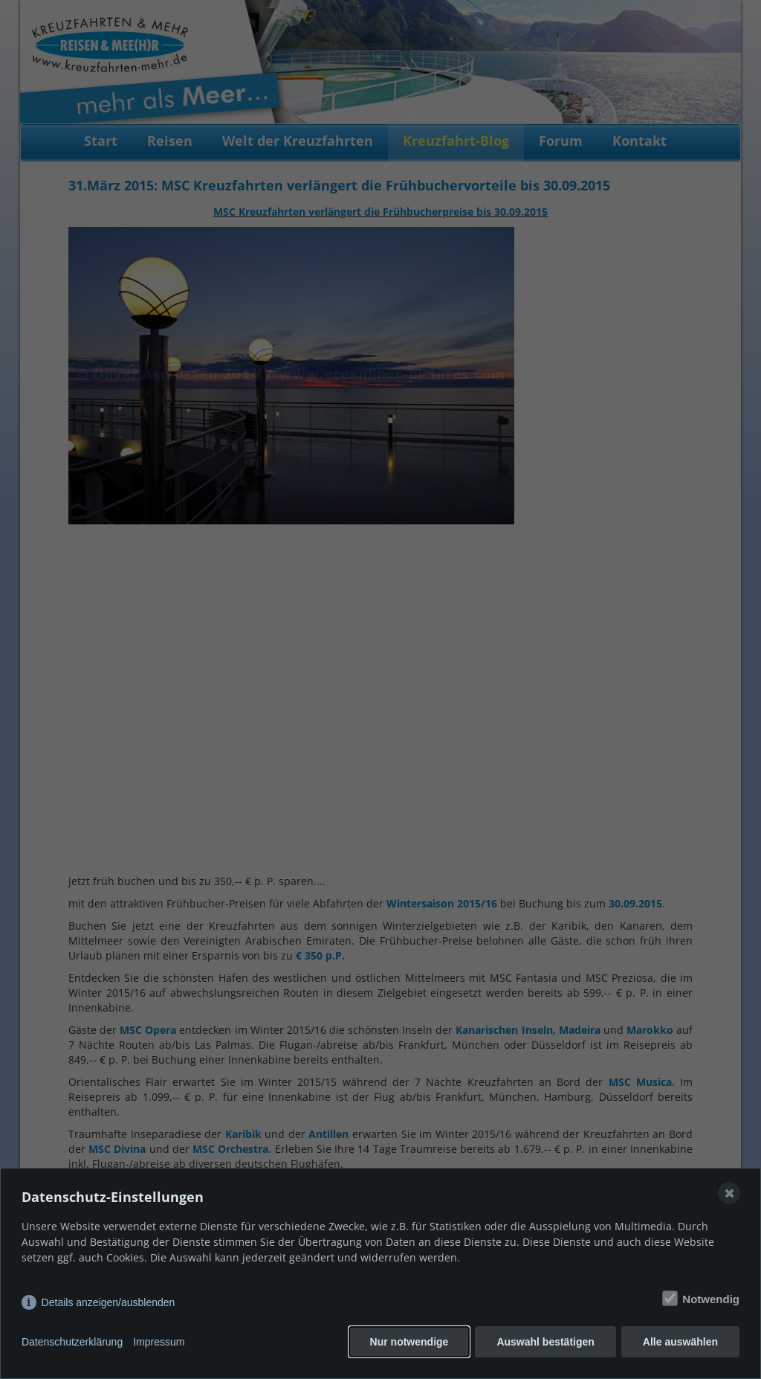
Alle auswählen (680, 1342)
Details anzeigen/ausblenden (108, 1302)
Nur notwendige (409, 1342)
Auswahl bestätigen (545, 1342)
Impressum (158, 1342)
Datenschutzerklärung (72, 1342)
